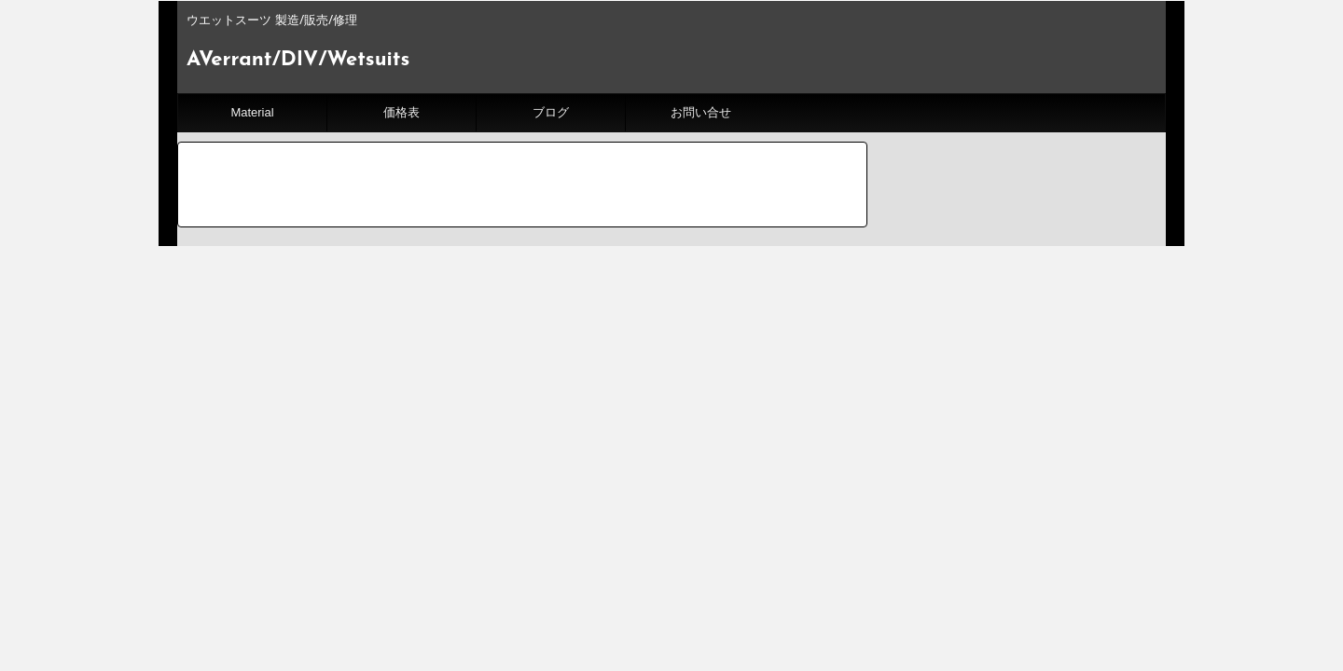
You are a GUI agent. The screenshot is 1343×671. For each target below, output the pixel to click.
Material (251, 112)
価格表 (401, 112)
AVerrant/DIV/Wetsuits (298, 60)
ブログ (551, 112)
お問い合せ (701, 112)
